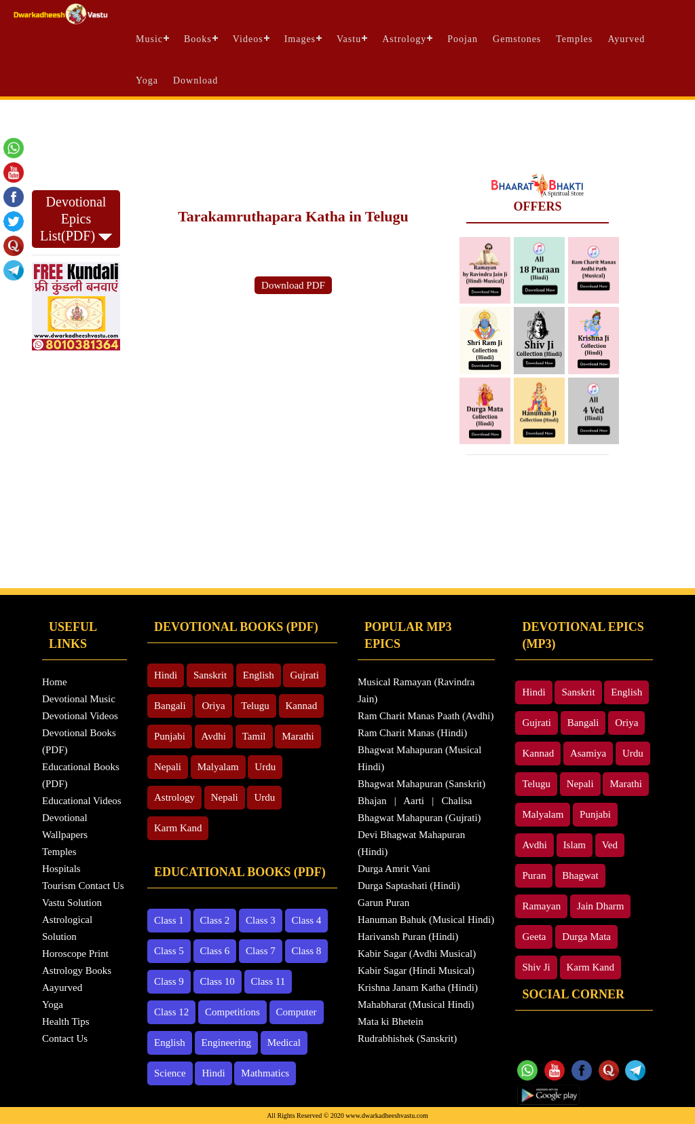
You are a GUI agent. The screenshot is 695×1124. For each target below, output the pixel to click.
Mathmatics (265, 1073)
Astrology (404, 39)
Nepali (167, 766)
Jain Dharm (600, 906)
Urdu (265, 766)
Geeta (534, 936)
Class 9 (169, 981)
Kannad (302, 705)
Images (300, 39)
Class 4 (307, 920)
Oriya (213, 705)
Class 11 (268, 981)
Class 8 (307, 950)
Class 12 (171, 1012)
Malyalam (218, 766)
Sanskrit (210, 675)
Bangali (170, 705)
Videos (248, 39)
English (258, 675)
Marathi (298, 736)
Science (170, 1073)
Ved (610, 844)
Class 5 (169, 950)
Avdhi (214, 736)
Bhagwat (580, 875)
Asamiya (588, 753)
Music (149, 39)
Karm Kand (178, 827)
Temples (574, 39)
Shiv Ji (536, 967)
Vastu (349, 39)
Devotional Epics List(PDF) (76, 218)
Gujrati (304, 675)
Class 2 (215, 920)
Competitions (232, 1012)
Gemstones (517, 39)
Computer (296, 1012)
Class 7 (261, 950)
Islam (574, 844)
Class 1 (169, 920)
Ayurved (626, 39)
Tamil (254, 736)
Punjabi (169, 736)
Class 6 (215, 950)
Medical (284, 1042)
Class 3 (261, 920)
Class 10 (217, 981)
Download (195, 80)
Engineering (226, 1042)
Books (198, 39)
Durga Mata (586, 936)
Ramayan (541, 906)
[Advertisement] (347, 136)
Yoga (147, 80)
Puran (534, 875)
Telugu (255, 705)
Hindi (165, 675)
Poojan (462, 39)
